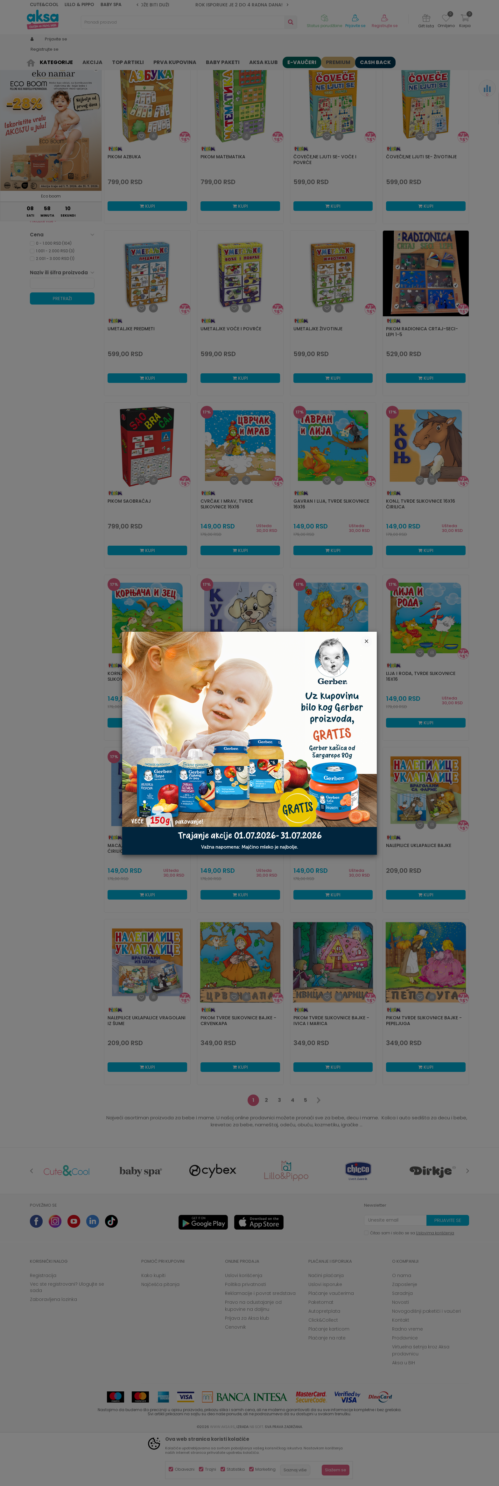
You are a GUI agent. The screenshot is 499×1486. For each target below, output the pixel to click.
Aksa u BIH (403, 1412)
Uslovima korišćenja (435, 1282)
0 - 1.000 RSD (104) (54, 292)
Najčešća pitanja (160, 1334)
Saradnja (402, 1342)
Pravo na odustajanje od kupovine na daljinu (253, 1355)
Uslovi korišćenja (243, 1325)
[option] (212, 5)
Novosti (400, 1351)
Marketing (265, 1469)
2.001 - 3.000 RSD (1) (55, 308)
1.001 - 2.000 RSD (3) (55, 300)
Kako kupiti (153, 1325)
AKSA (35, 61)
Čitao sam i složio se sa (412, 1282)
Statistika (236, 1469)
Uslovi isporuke (325, 1334)
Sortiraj (308, 72)
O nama (401, 1325)
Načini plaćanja (326, 1325)
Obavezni (184, 1469)
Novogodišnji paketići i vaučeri (426, 1360)
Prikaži (400, 72)
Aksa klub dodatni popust (61, 230)
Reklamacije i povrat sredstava (260, 1342)
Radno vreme (407, 1378)
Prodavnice (405, 1387)
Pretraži (62, 348)
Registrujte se (384, 26)
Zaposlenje (404, 1334)
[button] (189, 22)
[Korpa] (465, 22)
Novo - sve (46, 237)
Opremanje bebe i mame (60, 245)
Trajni (210, 1469)
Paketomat (321, 1351)
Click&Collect (323, 1369)
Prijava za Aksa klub (247, 1367)
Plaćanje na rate (327, 1387)
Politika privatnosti (245, 1334)
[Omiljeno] (446, 19)
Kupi (147, 255)
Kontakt (400, 1369)
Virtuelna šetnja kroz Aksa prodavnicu (420, 1399)
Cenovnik (235, 1376)
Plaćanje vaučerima (331, 1342)
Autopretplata (324, 1360)
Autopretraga (279, 72)
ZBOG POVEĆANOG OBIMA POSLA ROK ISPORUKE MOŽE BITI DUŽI (213, 5)
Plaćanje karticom (328, 1378)
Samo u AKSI (48, 260)
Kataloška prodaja (54, 252)
